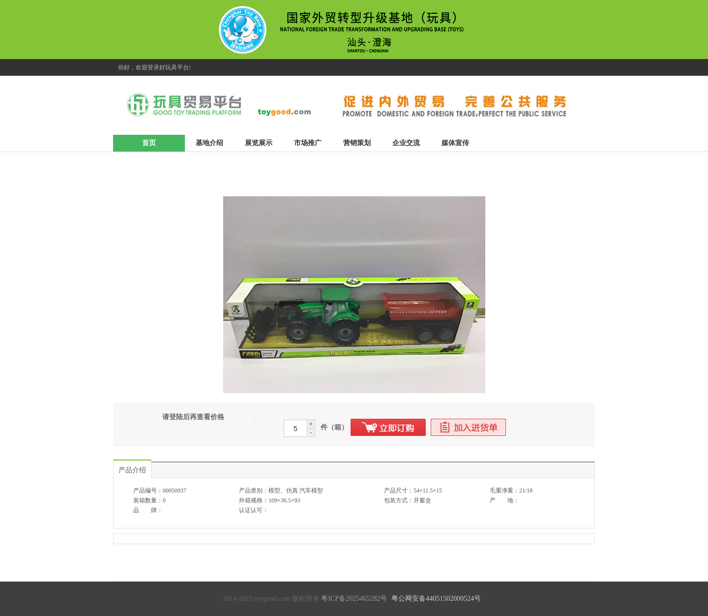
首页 (149, 143)
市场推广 (308, 143)
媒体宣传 (455, 143)
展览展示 (258, 143)
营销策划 (357, 143)
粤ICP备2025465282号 (354, 598)
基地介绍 (209, 143)
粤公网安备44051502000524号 (436, 598)
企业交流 (406, 143)
